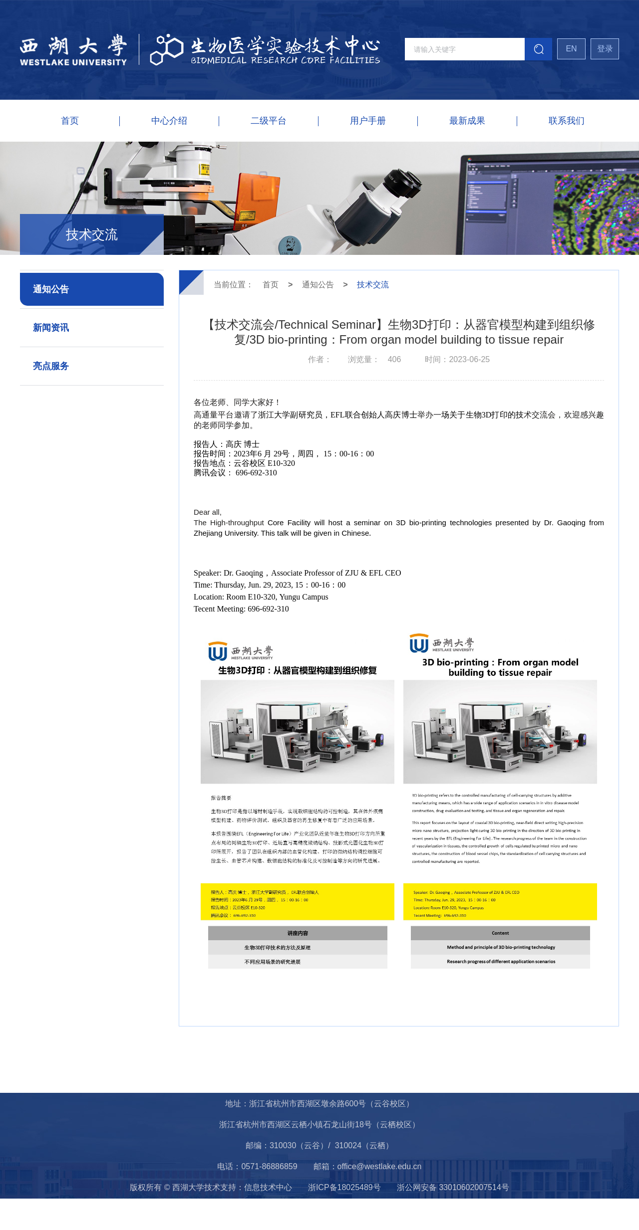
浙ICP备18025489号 (344, 1187)
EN (571, 48)
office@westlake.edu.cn (379, 1166)
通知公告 (51, 289)
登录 (605, 48)
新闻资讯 (51, 328)
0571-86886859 (269, 1166)
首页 (271, 284)
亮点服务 (51, 366)
